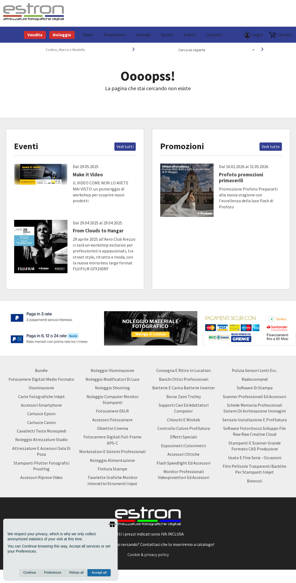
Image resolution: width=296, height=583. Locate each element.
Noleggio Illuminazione (112, 370)
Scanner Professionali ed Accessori (254, 396)
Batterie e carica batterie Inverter (183, 387)
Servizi (167, 34)
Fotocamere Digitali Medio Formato (41, 379)
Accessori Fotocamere (112, 419)
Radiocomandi (255, 379)
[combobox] (216, 50)
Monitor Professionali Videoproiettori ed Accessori (183, 474)
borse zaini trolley (183, 396)
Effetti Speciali (183, 436)
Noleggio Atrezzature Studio (41, 439)
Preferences (52, 572)
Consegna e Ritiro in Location (183, 370)
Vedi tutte (271, 146)
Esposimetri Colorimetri (183, 445)
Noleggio (62, 34)
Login (257, 34)
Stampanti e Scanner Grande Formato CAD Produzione (255, 445)
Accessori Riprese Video (41, 477)
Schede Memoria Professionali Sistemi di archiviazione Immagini (254, 408)
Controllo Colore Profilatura (183, 428)
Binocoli (254, 480)
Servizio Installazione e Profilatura (254, 419)
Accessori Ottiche (183, 454)
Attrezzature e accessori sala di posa (41, 451)
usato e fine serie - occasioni (254, 457)
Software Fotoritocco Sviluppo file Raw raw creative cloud (254, 431)
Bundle (41, 370)
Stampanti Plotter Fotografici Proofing (41, 465)
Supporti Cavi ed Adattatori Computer (184, 408)
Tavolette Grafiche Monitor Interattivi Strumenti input (112, 480)
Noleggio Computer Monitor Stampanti (112, 399)
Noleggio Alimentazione (112, 460)
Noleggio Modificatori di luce (112, 379)
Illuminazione (41, 387)
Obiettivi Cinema (112, 428)
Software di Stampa (255, 387)
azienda (143, 34)
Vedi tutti (125, 146)
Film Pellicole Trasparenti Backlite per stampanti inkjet (254, 469)
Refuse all (76, 572)
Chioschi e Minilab (183, 419)
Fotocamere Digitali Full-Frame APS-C (112, 439)
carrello (284, 34)
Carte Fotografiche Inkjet (41, 396)
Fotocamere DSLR (112, 411)
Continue (29, 572)
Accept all (99, 572)
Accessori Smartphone (41, 405)
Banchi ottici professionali (183, 379)
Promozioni (114, 34)
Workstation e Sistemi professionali (112, 451)
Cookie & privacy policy (148, 554)
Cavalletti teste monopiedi (41, 431)
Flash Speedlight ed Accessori (183, 463)
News (88, 34)
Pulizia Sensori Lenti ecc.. (255, 370)
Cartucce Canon (41, 422)
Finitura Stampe (112, 468)
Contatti (214, 34)
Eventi (189, 34)
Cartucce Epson (41, 413)
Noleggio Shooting (112, 387)
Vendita (34, 34)
